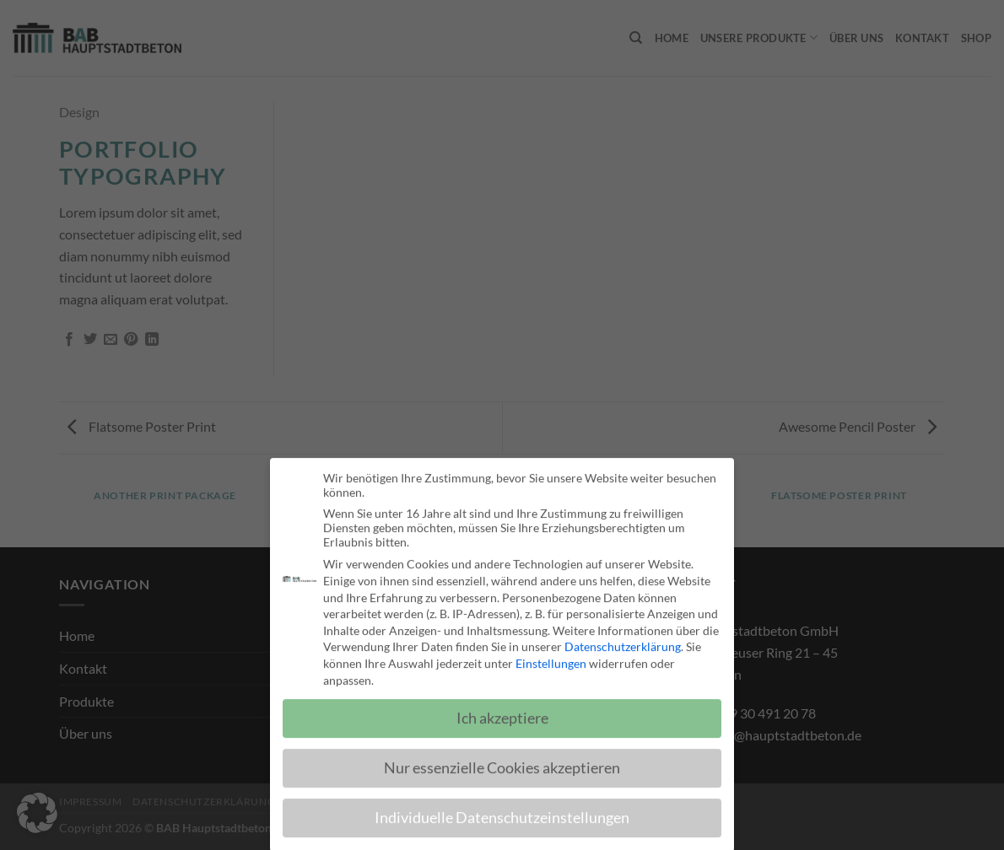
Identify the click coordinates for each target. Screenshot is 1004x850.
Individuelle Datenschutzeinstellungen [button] (502, 811)
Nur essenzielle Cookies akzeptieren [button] (502, 762)
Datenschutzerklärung (622, 640)
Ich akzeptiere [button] (502, 713)
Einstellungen (550, 657)
